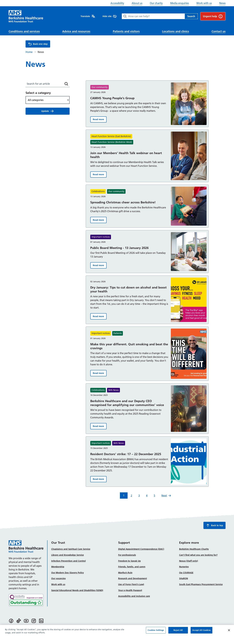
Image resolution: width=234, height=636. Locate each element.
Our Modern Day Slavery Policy (67, 572)
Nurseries (184, 566)
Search (191, 16)
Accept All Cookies (201, 632)
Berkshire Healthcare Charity (194, 549)
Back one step (38, 44)
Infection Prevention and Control (68, 560)
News (222, 3)
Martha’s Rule (125, 572)
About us (137, 3)
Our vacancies (58, 578)
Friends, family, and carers (131, 566)
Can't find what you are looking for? (198, 555)
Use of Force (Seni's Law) (131, 584)
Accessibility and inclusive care (134, 596)
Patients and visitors (126, 31)
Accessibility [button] (117, 3)
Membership (57, 566)
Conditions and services (24, 31)
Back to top (214, 525)
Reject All (178, 632)
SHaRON (183, 578)
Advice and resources (76, 31)
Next (166, 495)
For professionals (127, 555)
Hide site (110, 16)
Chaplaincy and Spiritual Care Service (70, 549)
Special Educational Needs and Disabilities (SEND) (77, 590)
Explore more (189, 542)
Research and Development (132, 578)
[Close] (229, 631)
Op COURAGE (186, 572)
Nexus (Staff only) (188, 560)
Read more (100, 120)
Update (47, 111)
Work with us (204, 3)
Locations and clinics (175, 31)
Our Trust (58, 542)
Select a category (38, 93)
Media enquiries (179, 3)
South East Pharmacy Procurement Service (201, 584)
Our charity (156, 3)
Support (124, 542)
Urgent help (213, 16)
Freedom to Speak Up (129, 560)
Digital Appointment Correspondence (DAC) (141, 549)
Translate (88, 16)
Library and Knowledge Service (67, 555)
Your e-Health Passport (130, 590)
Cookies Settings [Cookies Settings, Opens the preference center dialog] (156, 632)
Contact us (219, 31)
